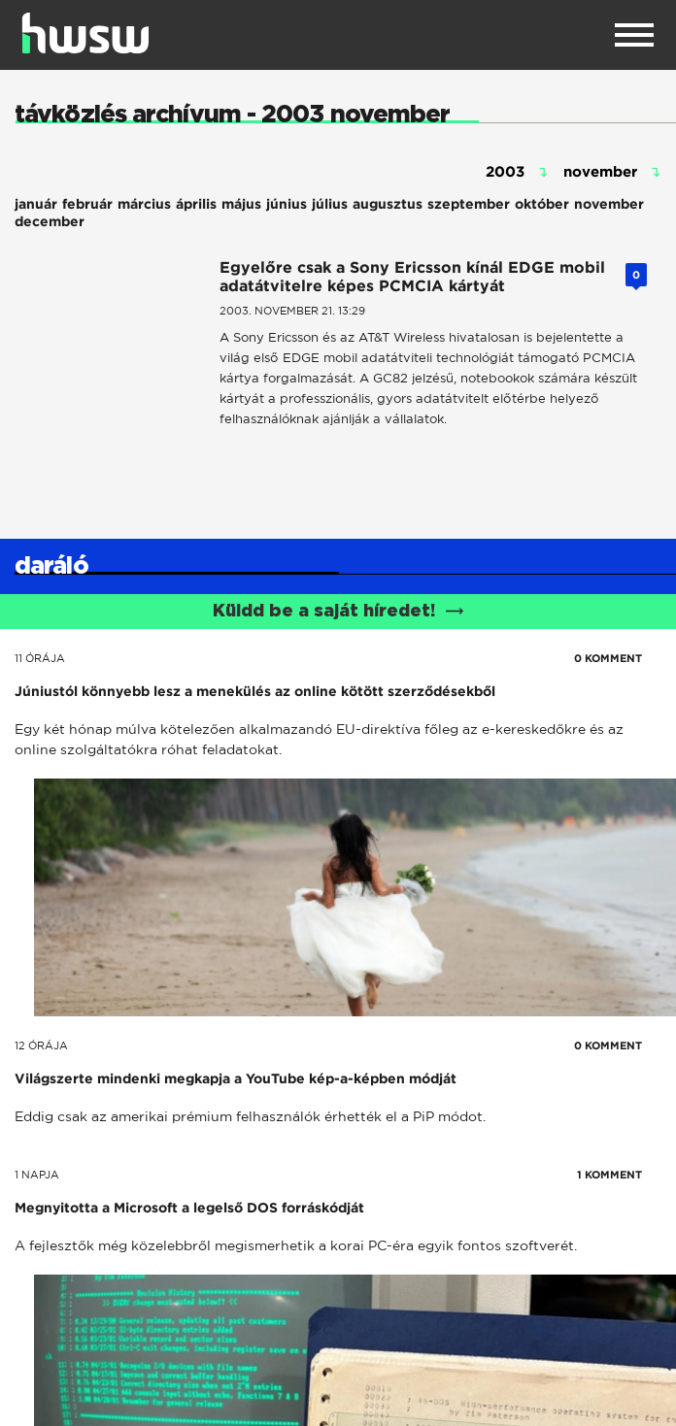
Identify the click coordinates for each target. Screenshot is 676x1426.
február (87, 204)
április (196, 204)
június (286, 204)
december (49, 221)
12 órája (41, 1045)
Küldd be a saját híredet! (338, 611)
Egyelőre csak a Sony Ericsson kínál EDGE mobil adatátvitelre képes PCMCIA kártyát (412, 276)
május (241, 204)
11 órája (40, 658)
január (36, 204)
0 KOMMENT (608, 658)
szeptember (468, 204)
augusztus (387, 204)
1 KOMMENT (609, 1174)
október (542, 204)
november (609, 204)
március (144, 204)
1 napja (37, 1174)
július (330, 204)
